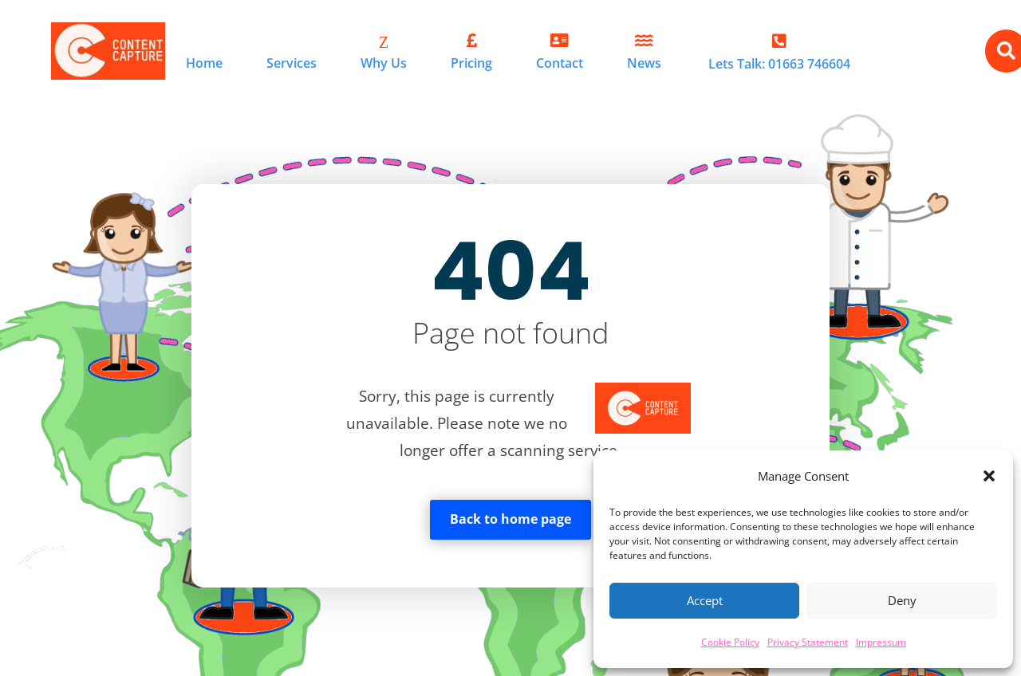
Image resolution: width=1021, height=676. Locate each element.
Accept (705, 600)
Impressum (881, 642)
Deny (902, 600)
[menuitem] (204, 51)
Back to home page (510, 519)
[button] (989, 476)
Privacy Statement (807, 642)
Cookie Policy (730, 642)
